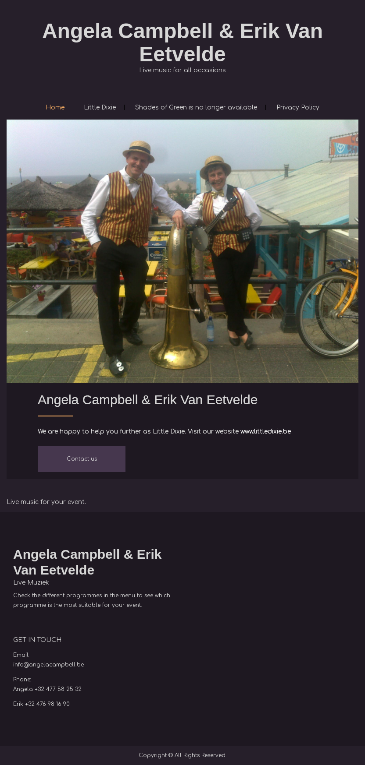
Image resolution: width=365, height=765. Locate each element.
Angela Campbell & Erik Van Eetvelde (182, 42)
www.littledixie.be (265, 431)
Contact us (82, 459)
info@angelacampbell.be (48, 665)
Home (55, 107)
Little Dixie (100, 107)
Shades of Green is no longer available (196, 107)
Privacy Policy (297, 107)
